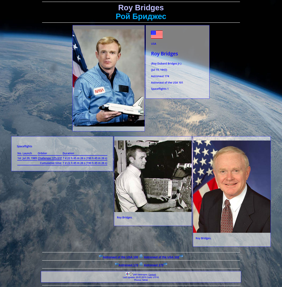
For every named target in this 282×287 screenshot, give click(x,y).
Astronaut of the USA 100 (118, 257)
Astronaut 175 (155, 265)
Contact (152, 274)
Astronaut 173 (126, 265)
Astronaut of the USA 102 (163, 257)
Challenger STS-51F (50, 158)
